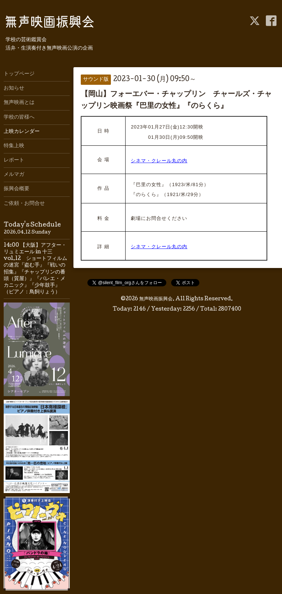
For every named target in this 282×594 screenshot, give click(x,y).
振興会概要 (16, 189)
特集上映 (14, 146)
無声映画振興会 (156, 299)
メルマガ (14, 175)
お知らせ (14, 88)
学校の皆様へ (19, 117)
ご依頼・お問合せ (24, 204)
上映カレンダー (22, 132)
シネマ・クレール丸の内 (159, 160)
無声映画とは (19, 103)
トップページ (19, 74)
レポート (14, 160)
